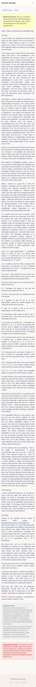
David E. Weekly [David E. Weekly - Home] (8, 3)
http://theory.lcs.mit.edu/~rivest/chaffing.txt (15, 522)
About (11, 682)
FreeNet (18, 597)
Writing (17, 682)
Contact (24, 682)
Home (16, 10)
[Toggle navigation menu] (33, 3)
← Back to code (6, 10)
